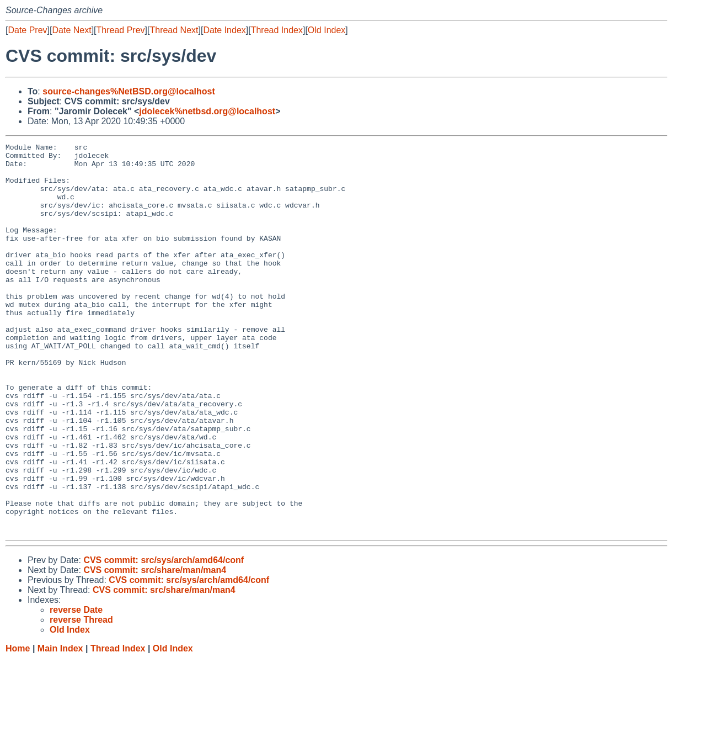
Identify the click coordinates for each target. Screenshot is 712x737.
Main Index (60, 726)
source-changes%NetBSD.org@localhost (128, 91)
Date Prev (27, 30)
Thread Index (277, 30)
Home (18, 726)
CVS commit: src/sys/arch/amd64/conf (163, 638)
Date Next (71, 30)
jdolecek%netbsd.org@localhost (207, 111)
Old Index (326, 30)
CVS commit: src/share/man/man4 (154, 648)
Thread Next (173, 30)
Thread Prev (121, 30)
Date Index (224, 30)
